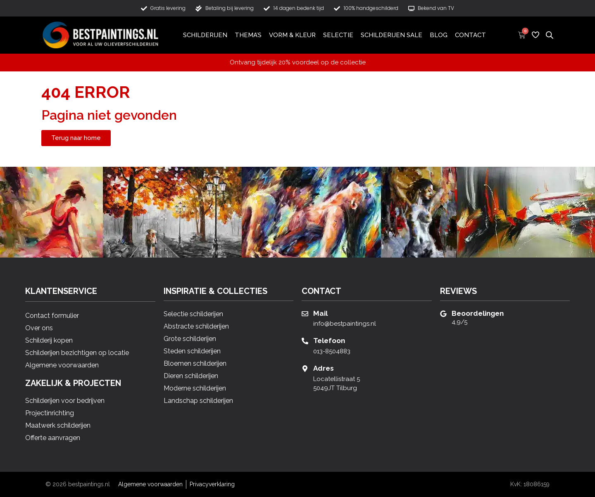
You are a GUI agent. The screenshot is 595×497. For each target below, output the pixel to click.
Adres (323, 368)
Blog (438, 35)
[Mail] (305, 313)
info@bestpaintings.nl (344, 323)
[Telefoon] (305, 341)
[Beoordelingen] (443, 313)
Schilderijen (205, 35)
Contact (470, 35)
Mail (320, 313)
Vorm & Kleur (292, 35)
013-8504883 (331, 351)
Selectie (338, 35)
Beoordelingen (478, 313)
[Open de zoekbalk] (549, 35)
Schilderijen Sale (391, 35)
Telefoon (329, 340)
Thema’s (248, 35)
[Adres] (305, 368)
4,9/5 (459, 322)
